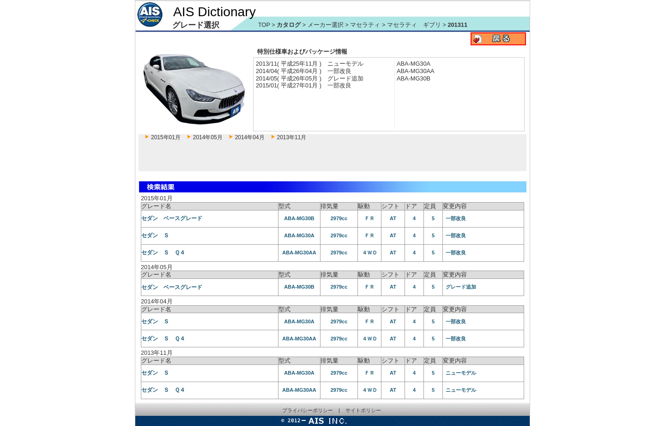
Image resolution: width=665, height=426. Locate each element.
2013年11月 (292, 137)
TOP (264, 24)
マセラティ (366, 24)
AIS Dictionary (214, 11)
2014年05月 (208, 137)
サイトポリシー (363, 410)
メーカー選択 (326, 24)
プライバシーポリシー (307, 410)
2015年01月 (166, 137)
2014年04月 (250, 137)
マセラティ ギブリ (415, 24)
